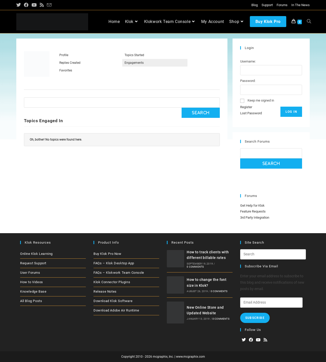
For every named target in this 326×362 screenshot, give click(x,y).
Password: (247, 81)
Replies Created (69, 63)
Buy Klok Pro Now (107, 254)
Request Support (33, 263)
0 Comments (195, 266)
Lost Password (251, 113)
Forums (282, 5)
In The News (300, 5)
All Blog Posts (31, 301)
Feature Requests (253, 211)
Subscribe (255, 318)
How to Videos (31, 282)
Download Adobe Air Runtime (116, 310)
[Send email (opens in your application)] (49, 5)
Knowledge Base (33, 291)
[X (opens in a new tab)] (19, 5)
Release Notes (105, 291)
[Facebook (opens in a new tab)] (26, 5)
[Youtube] (258, 340)
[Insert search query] (273, 254)
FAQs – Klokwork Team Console (118, 272)
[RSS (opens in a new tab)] (41, 5)
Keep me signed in (261, 100)
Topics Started (134, 55)
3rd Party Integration (254, 217)
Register (246, 107)
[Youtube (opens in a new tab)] (34, 5)
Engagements (134, 63)
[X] (244, 340)
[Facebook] (251, 340)
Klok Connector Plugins (111, 282)
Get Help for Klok (252, 205)
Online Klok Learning (36, 254)
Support (267, 5)
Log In (291, 112)
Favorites (65, 70)
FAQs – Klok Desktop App (113, 263)
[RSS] (265, 340)
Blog (254, 5)
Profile (63, 55)
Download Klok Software (112, 301)
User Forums (30, 272)
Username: (248, 61)
